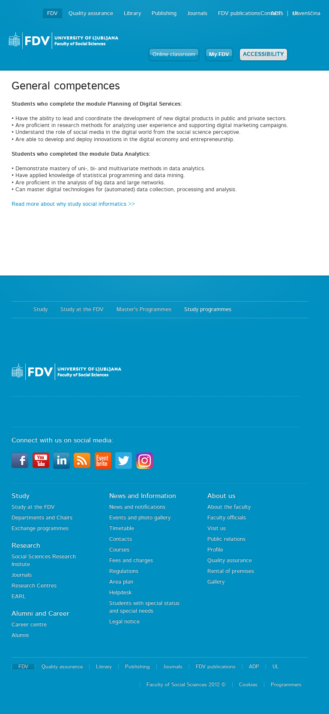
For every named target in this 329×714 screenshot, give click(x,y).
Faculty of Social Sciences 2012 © (186, 684)
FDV (52, 13)
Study (40, 309)
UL (296, 13)
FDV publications (239, 13)
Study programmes (207, 309)
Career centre (29, 625)
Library (132, 13)
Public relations (226, 539)
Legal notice (124, 622)
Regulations (123, 571)
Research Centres (34, 586)
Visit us (216, 528)
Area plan (121, 582)
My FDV (219, 54)
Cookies (248, 684)
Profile (215, 550)
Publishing (164, 13)
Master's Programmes (144, 309)
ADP (276, 13)
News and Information (142, 495)
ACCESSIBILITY (263, 54)
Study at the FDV (82, 309)
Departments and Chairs (42, 518)
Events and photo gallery (139, 518)
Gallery (215, 582)
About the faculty (229, 507)
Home (18, 310)
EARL (19, 596)
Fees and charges (131, 560)
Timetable (121, 528)
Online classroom (174, 54)
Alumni (20, 635)
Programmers (286, 684)
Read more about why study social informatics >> (73, 204)
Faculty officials (226, 518)
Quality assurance (91, 13)
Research (26, 545)
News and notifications (137, 507)
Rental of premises (230, 571)
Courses (119, 550)
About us (221, 495)
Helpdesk (120, 592)
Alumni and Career (40, 613)
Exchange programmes (40, 528)
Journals (197, 13)
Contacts (120, 539)
